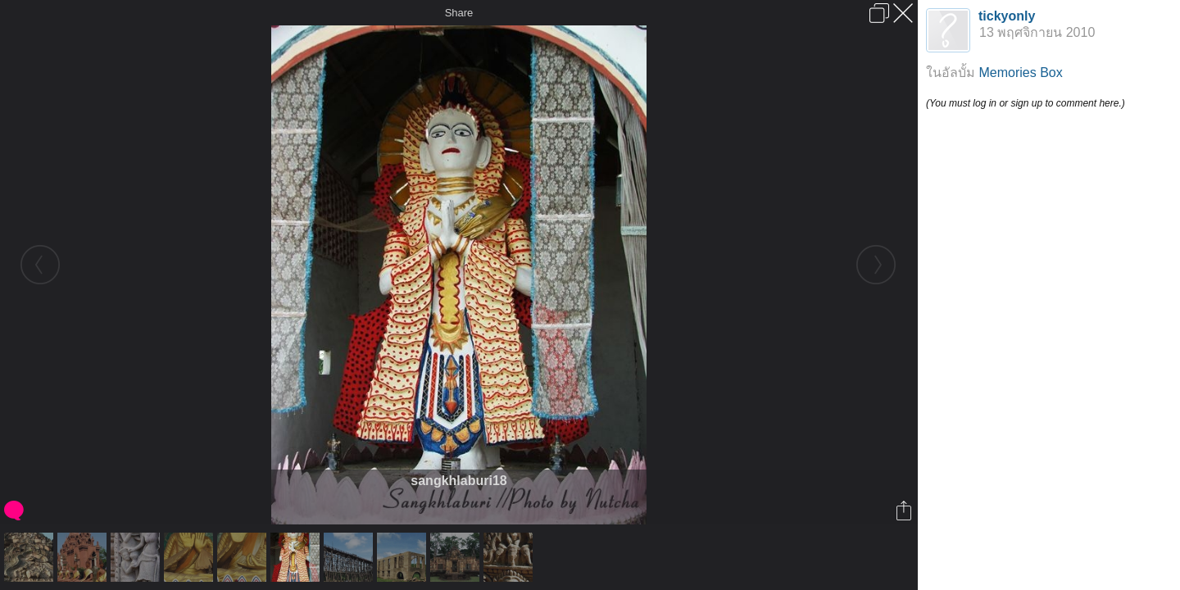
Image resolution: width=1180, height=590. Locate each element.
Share (459, 13)
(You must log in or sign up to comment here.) (1025, 103)
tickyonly (1006, 16)
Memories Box (1020, 72)
